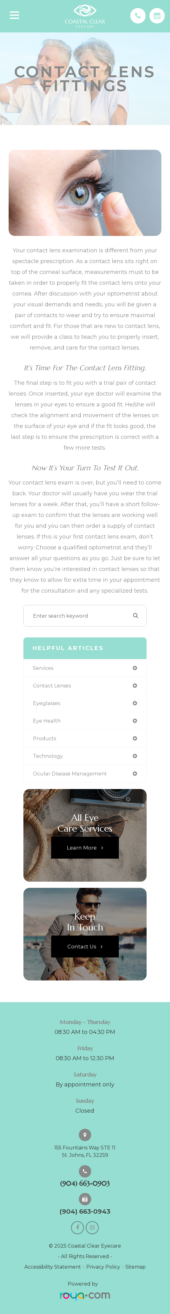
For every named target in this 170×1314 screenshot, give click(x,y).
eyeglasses (46, 703)
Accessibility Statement (52, 1267)
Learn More (82, 847)
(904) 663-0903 (85, 1184)
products (44, 738)
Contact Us (81, 946)
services (43, 668)
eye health (47, 721)
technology (48, 756)
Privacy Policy (103, 1267)
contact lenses (52, 685)
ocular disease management (70, 773)
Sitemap (135, 1267)
